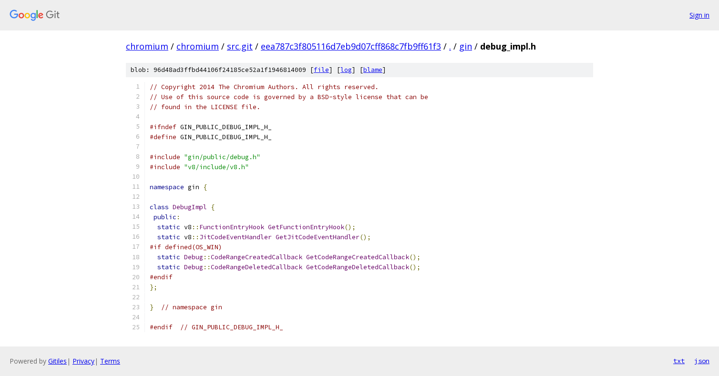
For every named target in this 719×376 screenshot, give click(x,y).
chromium (147, 46)
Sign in (699, 15)
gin (465, 46)
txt (679, 360)
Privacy (83, 361)
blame (372, 70)
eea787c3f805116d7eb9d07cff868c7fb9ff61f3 (351, 46)
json (701, 360)
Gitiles (57, 361)
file (321, 70)
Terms (110, 361)
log (346, 70)
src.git (240, 46)
